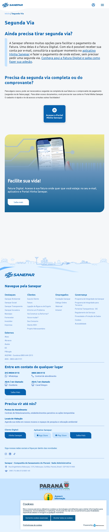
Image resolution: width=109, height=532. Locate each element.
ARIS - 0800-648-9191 (13, 359)
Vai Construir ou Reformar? (38, 314)
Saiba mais (18, 202)
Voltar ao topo (53, 520)
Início (7, 13)
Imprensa (8, 325)
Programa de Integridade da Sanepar (89, 299)
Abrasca (8, 340)
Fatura (29, 303)
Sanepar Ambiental (12, 299)
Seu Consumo (32, 321)
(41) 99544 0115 (12, 372)
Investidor (8, 321)
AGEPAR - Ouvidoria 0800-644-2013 (19, 355)
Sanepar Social (11, 303)
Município (8, 314)
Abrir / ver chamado (14, 381)
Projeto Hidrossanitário (36, 329)
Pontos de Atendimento (16, 409)
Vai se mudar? (32, 318)
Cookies (78, 320)
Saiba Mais (15, 392)
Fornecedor (9, 318)
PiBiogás (8, 352)
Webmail (58, 306)
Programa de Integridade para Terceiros (87, 304)
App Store (43, 435)
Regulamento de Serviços (85, 313)
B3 (6, 348)
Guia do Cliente (33, 299)
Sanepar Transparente (14, 306)
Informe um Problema (36, 310)
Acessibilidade (80, 324)
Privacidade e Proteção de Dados (88, 316)
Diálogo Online (61, 303)
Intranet (58, 310)
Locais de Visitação (14, 418)
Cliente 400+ (32, 325)
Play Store (62, 435)
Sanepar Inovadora (12, 310)
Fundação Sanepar (62, 299)
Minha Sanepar (15, 435)
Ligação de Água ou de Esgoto (39, 306)
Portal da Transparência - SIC (86, 309)
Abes (7, 337)
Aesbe (7, 344)
